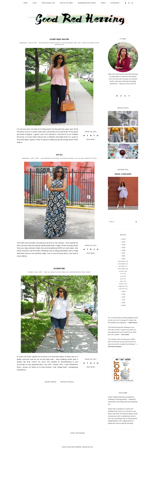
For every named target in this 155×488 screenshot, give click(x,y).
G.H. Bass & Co (52, 272)
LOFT (67, 272)
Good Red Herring (74, 484)
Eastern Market (67, 43)
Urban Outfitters (91, 158)
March (122, 284)
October (122, 266)
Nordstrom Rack (75, 272)
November (122, 264)
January (122, 289)
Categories (115, 3)
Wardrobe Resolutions (87, 3)
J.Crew (83, 43)
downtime (59, 268)
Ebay (75, 43)
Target (88, 272)
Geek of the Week (66, 3)
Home (25, 3)
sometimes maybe (59, 39)
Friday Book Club (48, 3)
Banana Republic (56, 43)
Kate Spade (90, 43)
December (122, 261)
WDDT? (103, 3)
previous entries (68, 382)
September (122, 269)
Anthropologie (44, 43)
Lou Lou (77, 158)
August (122, 271)
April (122, 281)
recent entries (50, 382)
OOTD (34, 3)
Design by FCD (87, 484)
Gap (79, 43)
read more (91, 139)
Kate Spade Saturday (67, 158)
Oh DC (59, 154)
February (122, 286)
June (122, 276)
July (122, 273)
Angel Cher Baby (123, 174)
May (122, 279)
